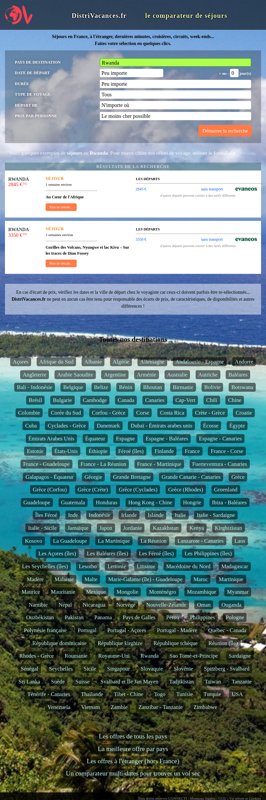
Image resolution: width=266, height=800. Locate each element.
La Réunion (153, 541)
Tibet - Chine (128, 694)
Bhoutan (152, 387)
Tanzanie (241, 681)
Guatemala (73, 502)
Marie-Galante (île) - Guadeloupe (145, 579)
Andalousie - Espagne (199, 362)
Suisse (82, 681)
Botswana (242, 387)
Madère (35, 579)
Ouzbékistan (40, 617)
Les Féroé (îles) (156, 553)
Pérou (172, 617)
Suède (58, 681)
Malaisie (64, 579)
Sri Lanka (29, 681)
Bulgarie (62, 400)
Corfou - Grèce (109, 413)
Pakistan (74, 617)
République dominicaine (59, 643)
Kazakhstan (165, 528)
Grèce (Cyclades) (138, 489)
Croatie (244, 413)
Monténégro (162, 592)
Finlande (164, 451)
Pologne (235, 617)
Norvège (125, 605)
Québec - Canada (227, 630)
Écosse (211, 426)
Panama (103, 617)
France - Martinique (159, 464)
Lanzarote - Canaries (200, 541)
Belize (101, 387)
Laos (240, 541)
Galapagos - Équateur (49, 477)
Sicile (90, 669)
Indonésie (99, 515)
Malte (91, 579)
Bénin (125, 387)
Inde (73, 515)
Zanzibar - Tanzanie (160, 707)
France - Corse (226, 451)
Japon (105, 528)
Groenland (226, 489)
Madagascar (234, 566)
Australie (177, 375)
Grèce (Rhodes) (185, 489)
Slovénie (183, 669)
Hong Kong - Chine (150, 502)
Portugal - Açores (126, 630)
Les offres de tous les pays (133, 736)
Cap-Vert (185, 400)
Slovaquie (152, 669)
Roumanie (76, 656)
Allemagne (152, 362)
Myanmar (237, 592)
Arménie (146, 375)
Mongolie (127, 592)
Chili (211, 400)
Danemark (108, 426)
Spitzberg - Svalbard (226, 669)
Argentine (115, 375)
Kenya (196, 528)
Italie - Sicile (42, 528)
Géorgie (93, 477)
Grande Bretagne (132, 477)
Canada (126, 400)
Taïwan (213, 681)
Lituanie (146, 566)
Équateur (95, 438)
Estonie (35, 451)
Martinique (231, 579)
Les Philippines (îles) (208, 553)
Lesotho (87, 566)
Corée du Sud (66, 413)
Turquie (212, 694)
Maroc (200, 579)
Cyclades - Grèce (67, 426)
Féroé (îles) (131, 451)
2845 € (140, 189)
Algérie (121, 362)
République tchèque (175, 643)
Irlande (129, 515)
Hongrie (192, 502)
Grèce (238, 477)
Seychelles (61, 669)
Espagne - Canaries (220, 438)
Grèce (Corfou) (50, 489)
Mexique (96, 592)
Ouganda (231, 605)
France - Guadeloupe (46, 464)
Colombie (29, 413)
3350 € (140, 239)
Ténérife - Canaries (48, 694)
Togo (159, 694)
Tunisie (184, 694)
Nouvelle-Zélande (166, 605)
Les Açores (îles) (57, 553)
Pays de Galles (139, 617)
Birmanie (183, 387)
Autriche (208, 375)
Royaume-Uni (114, 656)
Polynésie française (45, 630)
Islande (156, 515)
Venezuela (59, 707)
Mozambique (201, 592)
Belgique (73, 387)
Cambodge (95, 400)
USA (237, 694)
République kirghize (119, 643)
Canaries (155, 400)
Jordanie (132, 528)
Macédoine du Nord (188, 566)
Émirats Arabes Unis (51, 438)
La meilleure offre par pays (133, 748)
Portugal (87, 630)
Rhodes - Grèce (36, 656)
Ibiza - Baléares (229, 502)
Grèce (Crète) (93, 489)
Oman (203, 605)
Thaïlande (92, 694)
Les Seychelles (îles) (45, 566)
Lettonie (116, 566)
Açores (21, 362)
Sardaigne (240, 656)
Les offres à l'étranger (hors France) (133, 761)
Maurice (30, 592)
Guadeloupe (36, 502)
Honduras (106, 502)
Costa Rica (172, 413)
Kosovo (33, 541)
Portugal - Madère (177, 630)
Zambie (119, 707)
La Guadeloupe (70, 541)
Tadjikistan (181, 681)
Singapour (118, 669)
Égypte (237, 426)
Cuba (31, 426)
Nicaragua (94, 605)
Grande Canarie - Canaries (191, 477)
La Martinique (114, 541)
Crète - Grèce (210, 413)
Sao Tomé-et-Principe (194, 656)
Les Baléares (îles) (107, 553)
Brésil (35, 400)
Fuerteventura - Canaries (219, 464)
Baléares (237, 375)
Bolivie (212, 387)
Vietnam (90, 707)
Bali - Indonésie (34, 387)
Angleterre (35, 375)
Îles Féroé (46, 515)
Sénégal (29, 669)
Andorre (244, 362)
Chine (234, 400)
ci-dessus (245, 153)
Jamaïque (78, 528)
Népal (65, 605)
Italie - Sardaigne (216, 515)
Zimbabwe (205, 707)
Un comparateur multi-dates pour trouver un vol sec (133, 773)
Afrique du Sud (56, 362)
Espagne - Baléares (167, 438)
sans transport (212, 189)
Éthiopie (98, 451)
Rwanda (149, 656)
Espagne (125, 438)
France (192, 451)
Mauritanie (63, 592)
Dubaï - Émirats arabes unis (161, 426)
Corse (142, 413)
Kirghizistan (228, 528)
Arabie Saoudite (75, 375)
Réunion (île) (223, 643)
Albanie (93, 362)
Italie (180, 515)
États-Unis (66, 451)
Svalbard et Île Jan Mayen (129, 681)
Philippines (202, 617)
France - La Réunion (103, 464)
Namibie (38, 605)
